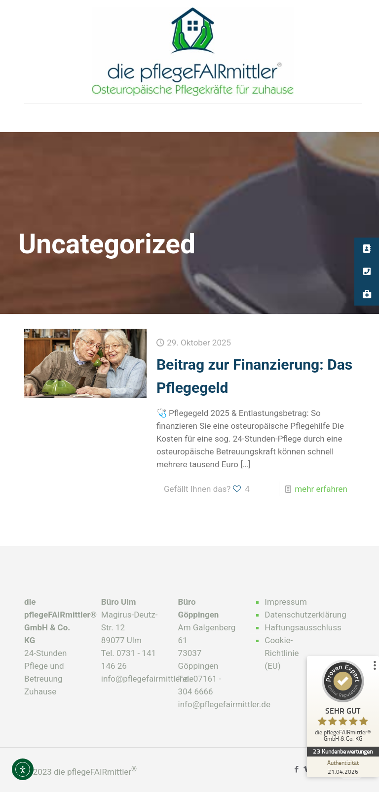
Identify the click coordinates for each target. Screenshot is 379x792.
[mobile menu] (32, 117)
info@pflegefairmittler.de (147, 679)
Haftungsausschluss (289, 627)
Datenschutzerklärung (289, 615)
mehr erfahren (321, 489)
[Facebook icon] (296, 769)
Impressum (286, 602)
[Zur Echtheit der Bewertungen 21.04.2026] (342, 767)
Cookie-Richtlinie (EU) (282, 653)
